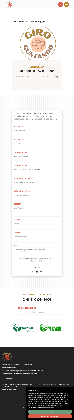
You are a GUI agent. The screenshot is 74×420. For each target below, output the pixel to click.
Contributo (43, 308)
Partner (42, 312)
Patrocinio (33, 312)
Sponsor (53, 308)
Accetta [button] (50, 412)
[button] (71, 390)
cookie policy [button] (63, 397)
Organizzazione (27, 308)
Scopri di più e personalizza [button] (50, 416)
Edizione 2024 (23, 22)
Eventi (14, 22)
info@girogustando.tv (9, 367)
